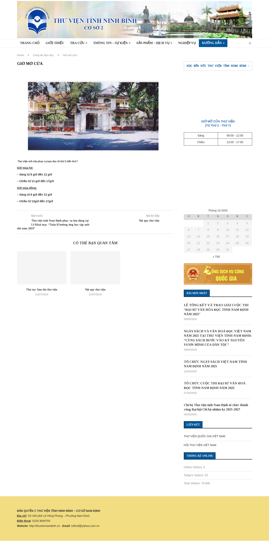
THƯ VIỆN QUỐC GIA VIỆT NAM (204, 436)
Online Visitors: (194, 467)
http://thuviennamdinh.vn (44, 526)
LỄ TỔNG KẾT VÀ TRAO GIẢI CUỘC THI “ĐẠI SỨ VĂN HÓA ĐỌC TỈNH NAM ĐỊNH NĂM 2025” (216, 309)
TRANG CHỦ (30, 43)
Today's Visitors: (194, 475)
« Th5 (216, 256)
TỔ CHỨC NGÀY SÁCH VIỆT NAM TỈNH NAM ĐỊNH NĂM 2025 (215, 364)
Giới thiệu (55, 43)
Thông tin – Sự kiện (110, 43)
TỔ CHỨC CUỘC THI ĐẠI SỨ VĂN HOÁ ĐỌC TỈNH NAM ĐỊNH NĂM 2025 (214, 386)
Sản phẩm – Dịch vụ (153, 43)
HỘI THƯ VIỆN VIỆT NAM (200, 445)
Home (20, 55)
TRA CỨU (77, 43)
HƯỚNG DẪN (212, 43)
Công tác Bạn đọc (43, 55)
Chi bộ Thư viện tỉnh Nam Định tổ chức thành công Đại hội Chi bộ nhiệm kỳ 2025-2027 (216, 407)
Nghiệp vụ (187, 43)
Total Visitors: (192, 483)
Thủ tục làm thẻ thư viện (41, 289)
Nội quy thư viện (95, 289)
